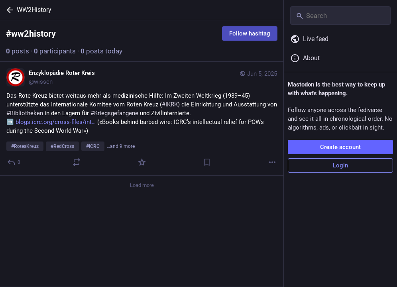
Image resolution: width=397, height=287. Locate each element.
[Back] (8, 10)
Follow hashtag (249, 33)
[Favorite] (142, 162)
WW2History (34, 10)
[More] (272, 162)
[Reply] (14, 162)
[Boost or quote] (76, 162)
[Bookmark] (207, 162)
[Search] (340, 15)
